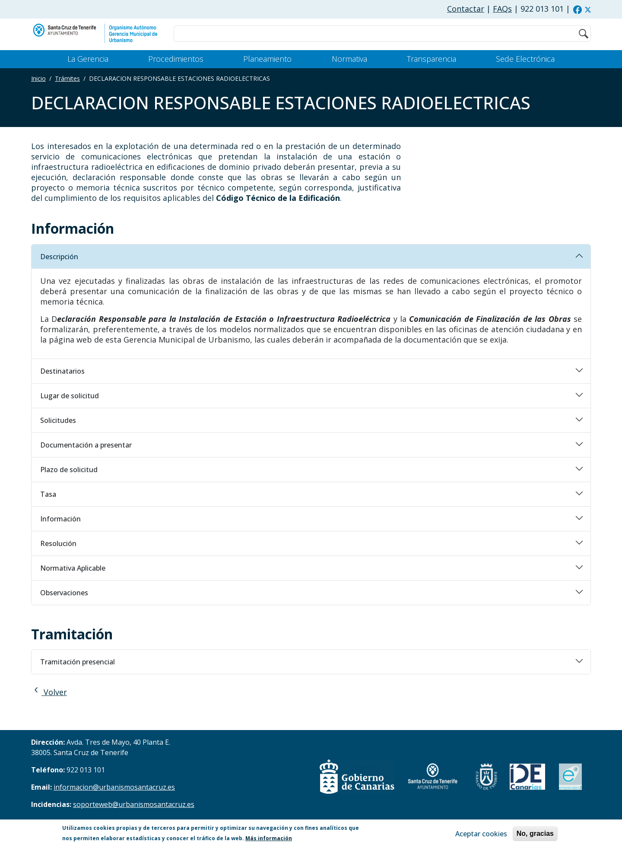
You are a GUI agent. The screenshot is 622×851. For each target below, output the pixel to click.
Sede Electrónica (525, 59)
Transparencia (431, 59)
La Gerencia (87, 59)
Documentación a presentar (86, 445)
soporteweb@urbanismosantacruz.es (133, 804)
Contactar (465, 8)
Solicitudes (58, 420)
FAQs (502, 8)
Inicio (38, 78)
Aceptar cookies (481, 833)
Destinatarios (62, 371)
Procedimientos (175, 59)
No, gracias (535, 833)
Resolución (58, 543)
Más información (268, 838)
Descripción (59, 256)
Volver (49, 692)
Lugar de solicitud (69, 395)
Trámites (67, 78)
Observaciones (64, 592)
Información (60, 519)
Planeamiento (267, 59)
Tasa (48, 494)
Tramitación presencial (77, 662)
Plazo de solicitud (69, 469)
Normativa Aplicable (72, 568)
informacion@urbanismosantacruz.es (114, 787)
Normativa (349, 59)
